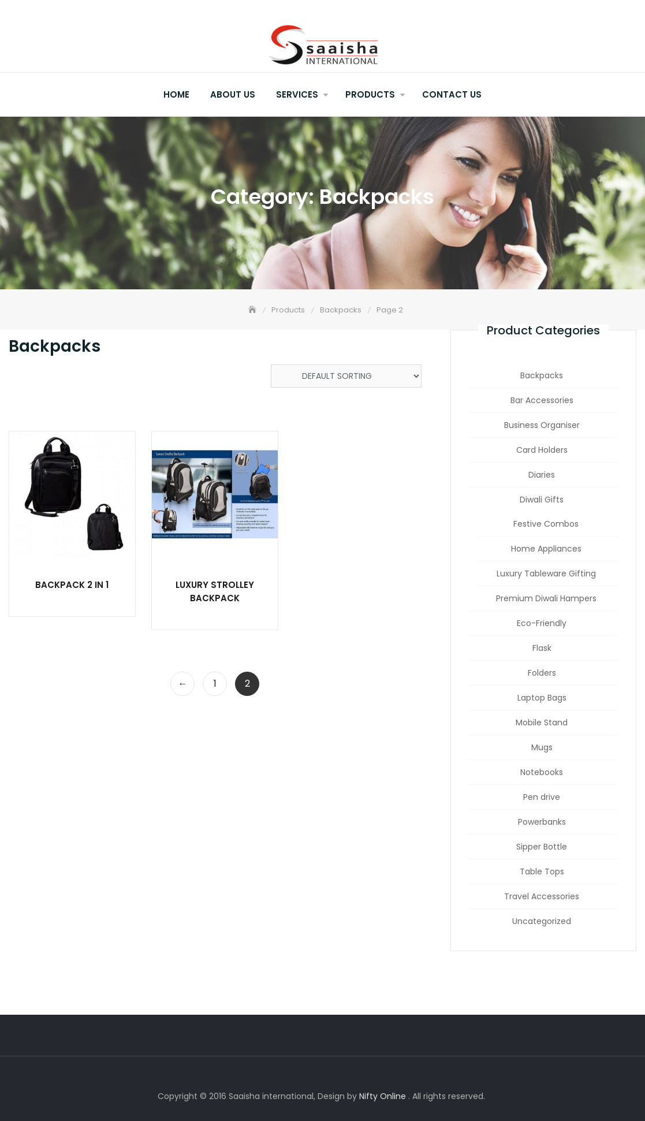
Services (297, 94)
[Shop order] (346, 376)
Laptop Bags (541, 697)
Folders (542, 673)
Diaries (541, 475)
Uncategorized (541, 921)
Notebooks (541, 772)
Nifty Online (382, 1096)
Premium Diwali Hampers (546, 598)
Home (176, 94)
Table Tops (542, 871)
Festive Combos (546, 524)
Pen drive (541, 797)
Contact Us (452, 94)
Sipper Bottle (541, 846)
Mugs (542, 747)
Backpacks (541, 375)
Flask (541, 648)
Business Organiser (542, 425)
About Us (232, 94)
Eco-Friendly (541, 623)
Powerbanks (542, 822)
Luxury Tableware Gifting (546, 573)
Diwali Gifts (542, 499)
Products (370, 94)
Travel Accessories (541, 896)
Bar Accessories (541, 400)
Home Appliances (546, 548)
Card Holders (542, 450)
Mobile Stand (542, 722)
